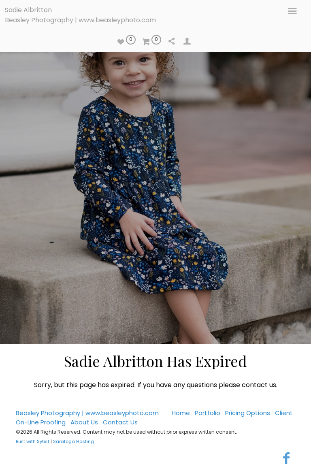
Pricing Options (247, 413)
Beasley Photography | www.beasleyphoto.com (80, 20)
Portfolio (207, 413)
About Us (84, 422)
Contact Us (120, 422)
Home (181, 413)
